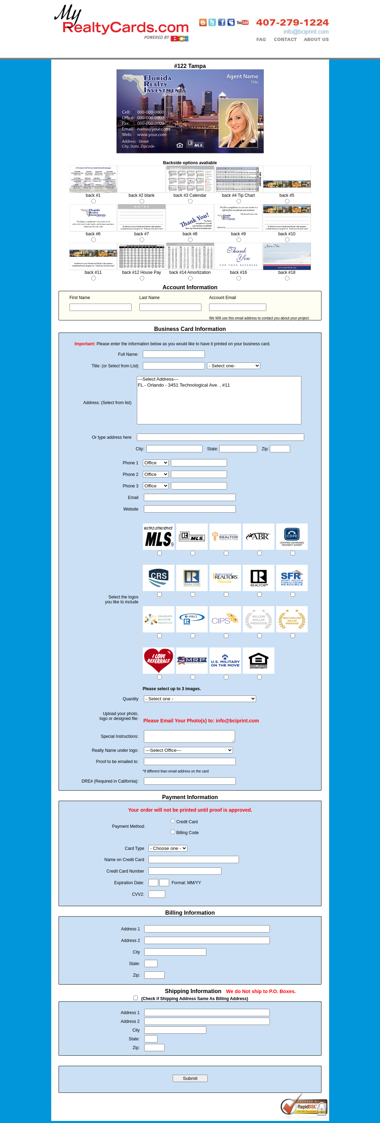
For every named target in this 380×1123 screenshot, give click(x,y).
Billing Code (187, 834)
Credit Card (187, 824)
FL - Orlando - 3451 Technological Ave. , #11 (219, 385)
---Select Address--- (219, 379)
